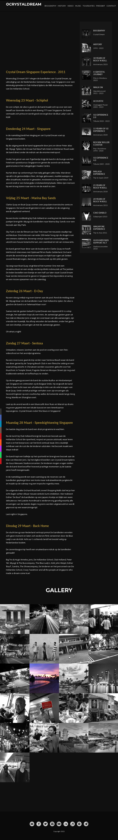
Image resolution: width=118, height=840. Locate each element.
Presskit (100, 6)
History (62, 6)
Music (78, 6)
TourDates (88, 6)
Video (70, 6)
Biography (50, 6)
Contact (111, 6)
